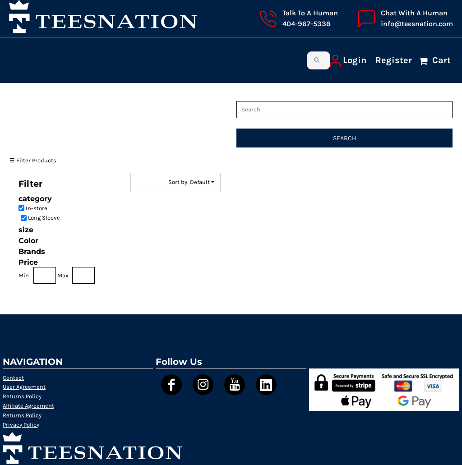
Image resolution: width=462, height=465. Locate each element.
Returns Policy (22, 396)
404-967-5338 (306, 23)
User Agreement (24, 386)
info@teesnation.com (417, 23)
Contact (13, 377)
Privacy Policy (21, 424)
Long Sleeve (44, 217)
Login (354, 60)
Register (393, 60)
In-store (36, 208)
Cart (440, 60)
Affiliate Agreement (28, 405)
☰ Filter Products (32, 160)
